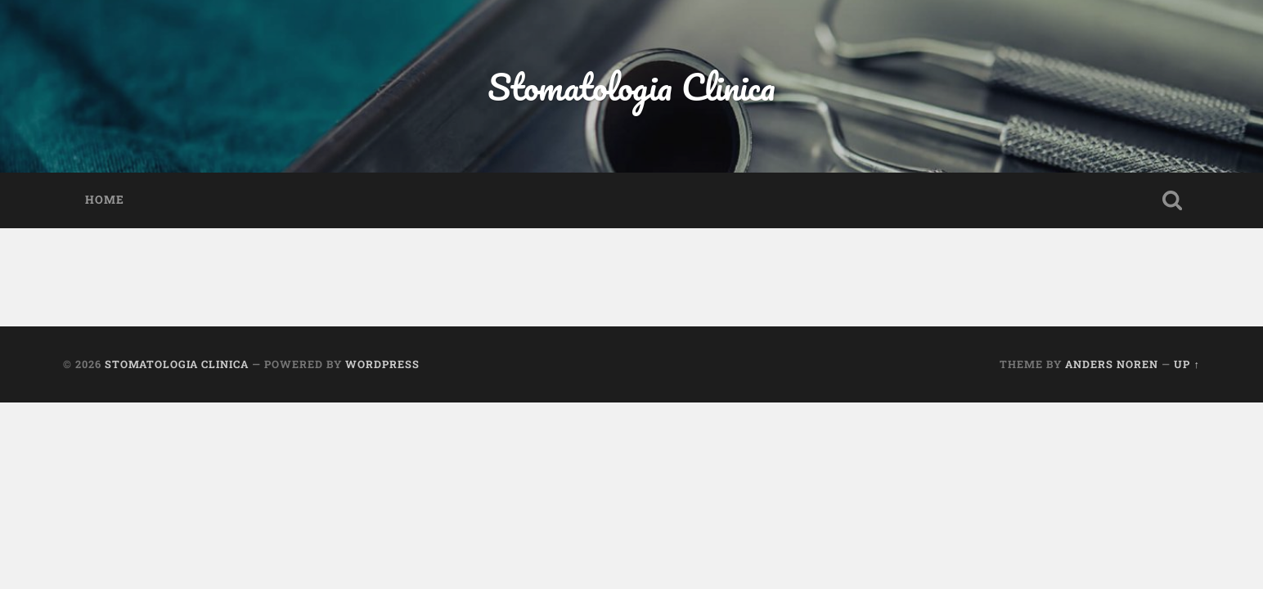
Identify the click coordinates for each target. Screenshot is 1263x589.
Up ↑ (1186, 364)
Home (104, 199)
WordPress (382, 364)
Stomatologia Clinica (631, 86)
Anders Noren (1111, 364)
